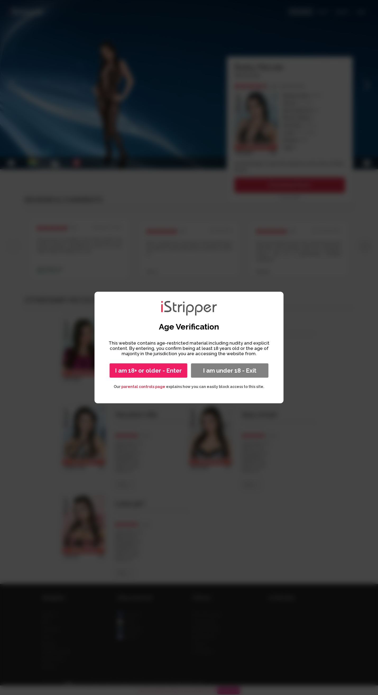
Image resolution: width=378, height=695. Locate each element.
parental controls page (143, 387)
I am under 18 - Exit (229, 370)
